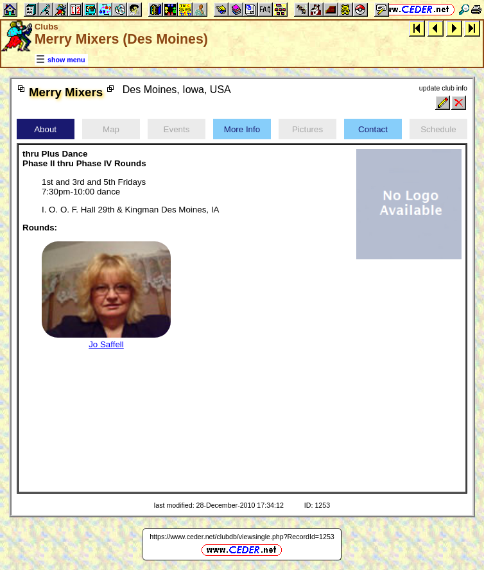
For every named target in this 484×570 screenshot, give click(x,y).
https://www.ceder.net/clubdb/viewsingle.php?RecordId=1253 (242, 536)
